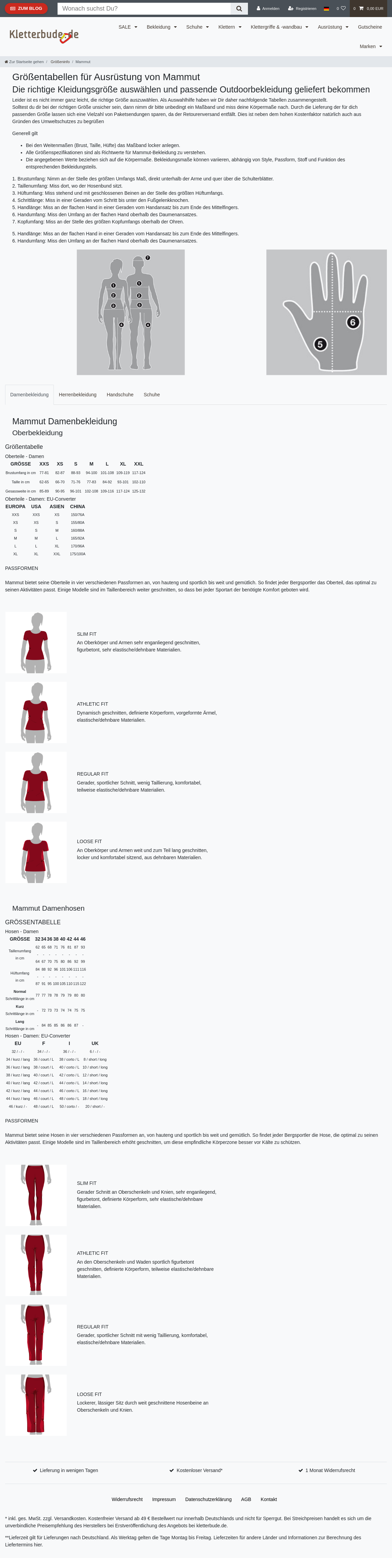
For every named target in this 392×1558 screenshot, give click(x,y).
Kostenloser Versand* (200, 1470)
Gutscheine (370, 27)
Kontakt (269, 1499)
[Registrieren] (302, 8)
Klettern (227, 27)
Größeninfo (60, 62)
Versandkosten (69, 1518)
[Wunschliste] (341, 8)
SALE (125, 27)
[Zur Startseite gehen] (24, 62)
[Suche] (239, 9)
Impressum (164, 1499)
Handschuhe (120, 394)
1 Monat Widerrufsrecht (330, 1470)
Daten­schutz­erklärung (208, 1499)
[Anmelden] (268, 8)
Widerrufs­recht (127, 1499)
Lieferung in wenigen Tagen (69, 1470)
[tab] (29, 395)
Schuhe (195, 27)
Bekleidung (159, 27)
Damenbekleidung (29, 394)
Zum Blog (26, 10)
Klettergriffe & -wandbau (277, 27)
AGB (246, 1499)
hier (38, 1544)
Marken (368, 46)
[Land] (326, 8)
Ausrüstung (330, 27)
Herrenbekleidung (78, 394)
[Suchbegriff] (144, 9)
